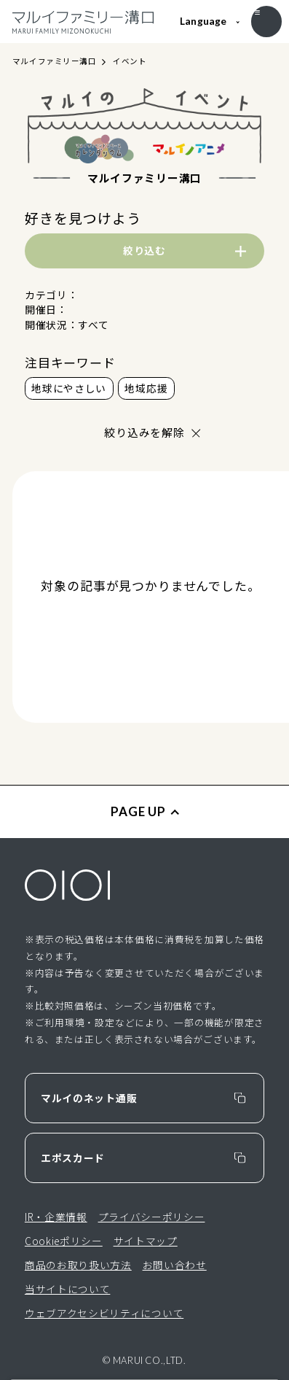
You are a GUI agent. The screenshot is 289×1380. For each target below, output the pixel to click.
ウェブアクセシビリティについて (104, 1313)
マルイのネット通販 (89, 1097)
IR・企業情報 (56, 1216)
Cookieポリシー (64, 1240)
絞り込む (144, 250)
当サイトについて (68, 1289)
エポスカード (73, 1157)
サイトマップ (146, 1240)
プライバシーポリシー (151, 1216)
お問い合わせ (175, 1264)
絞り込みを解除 (144, 432)
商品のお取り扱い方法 (78, 1264)
